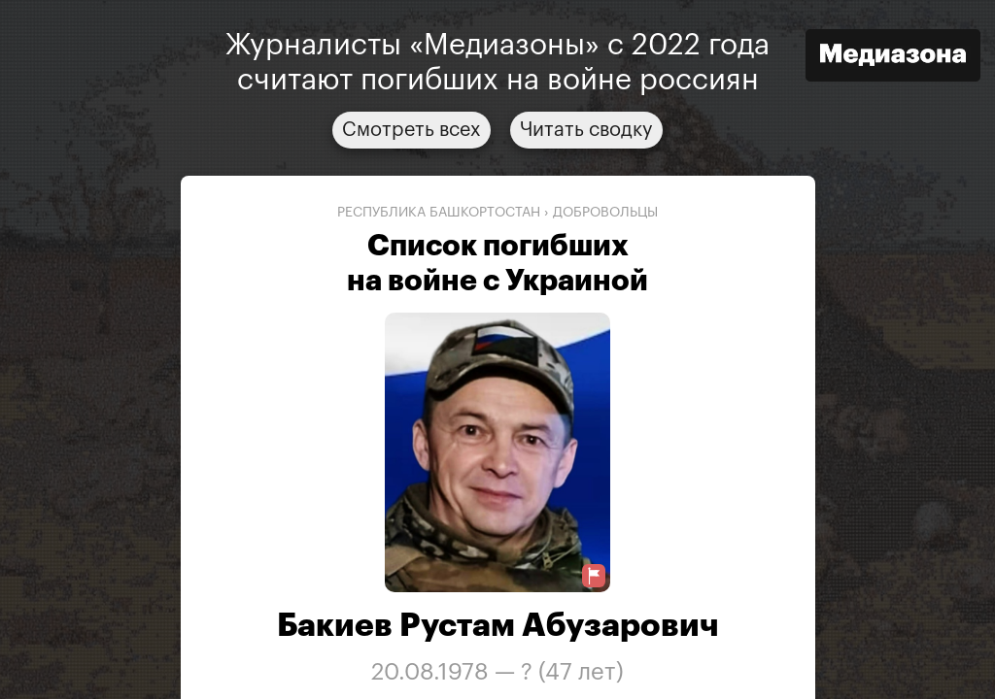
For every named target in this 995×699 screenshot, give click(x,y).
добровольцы (605, 212)
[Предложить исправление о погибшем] (593, 576)
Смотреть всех (411, 130)
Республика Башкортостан (438, 212)
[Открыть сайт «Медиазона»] (893, 58)
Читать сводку (586, 130)
